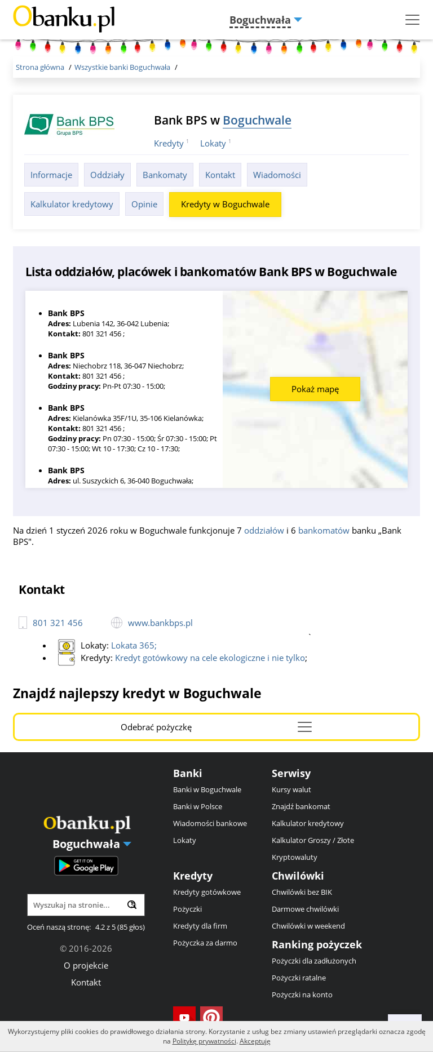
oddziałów (264, 530)
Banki (187, 773)
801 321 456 (58, 622)
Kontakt (220, 174)
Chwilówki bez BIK (302, 892)
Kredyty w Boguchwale (225, 204)
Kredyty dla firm (200, 926)
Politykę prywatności (204, 1041)
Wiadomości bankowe (210, 823)
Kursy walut (291, 789)
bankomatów (324, 530)
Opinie (144, 204)
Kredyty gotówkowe (207, 892)
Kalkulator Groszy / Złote (313, 840)
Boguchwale (257, 120)
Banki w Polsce (197, 806)
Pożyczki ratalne (299, 978)
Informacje (51, 174)
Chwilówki (298, 875)
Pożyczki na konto (302, 994)
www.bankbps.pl (160, 622)
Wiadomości (277, 174)
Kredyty (169, 143)
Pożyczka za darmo (205, 943)
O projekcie (86, 965)
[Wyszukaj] (131, 904)
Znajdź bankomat (301, 806)
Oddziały (107, 174)
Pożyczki (187, 909)
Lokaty (213, 143)
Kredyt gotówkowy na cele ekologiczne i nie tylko (210, 657)
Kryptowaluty (294, 857)
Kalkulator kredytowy (71, 204)
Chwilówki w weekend (308, 926)
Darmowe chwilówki (305, 909)
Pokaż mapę (315, 388)
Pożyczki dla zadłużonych (314, 961)
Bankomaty (165, 174)
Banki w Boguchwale (207, 789)
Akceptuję (255, 1041)
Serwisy (291, 773)
